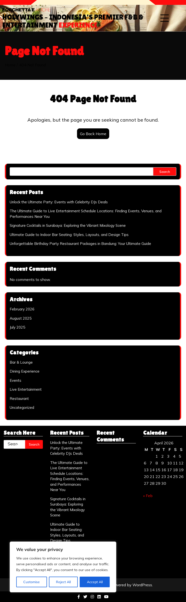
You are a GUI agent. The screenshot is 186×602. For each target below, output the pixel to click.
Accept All (95, 582)
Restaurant (19, 398)
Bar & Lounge (21, 362)
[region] (63, 567)
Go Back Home (93, 133)
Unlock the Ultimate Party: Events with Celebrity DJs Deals (59, 202)
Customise (31, 582)
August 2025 (20, 318)
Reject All (63, 582)
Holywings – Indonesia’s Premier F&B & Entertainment (73, 21)
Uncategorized (22, 407)
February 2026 (22, 309)
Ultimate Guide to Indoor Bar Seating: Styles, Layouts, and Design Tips (69, 234)
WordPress (142, 584)
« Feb (148, 495)
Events (15, 380)
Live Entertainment (26, 389)
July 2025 (17, 327)
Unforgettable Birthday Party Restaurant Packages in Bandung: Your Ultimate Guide (80, 243)
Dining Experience (24, 371)
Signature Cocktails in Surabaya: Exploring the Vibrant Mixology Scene (68, 225)
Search (164, 171)
